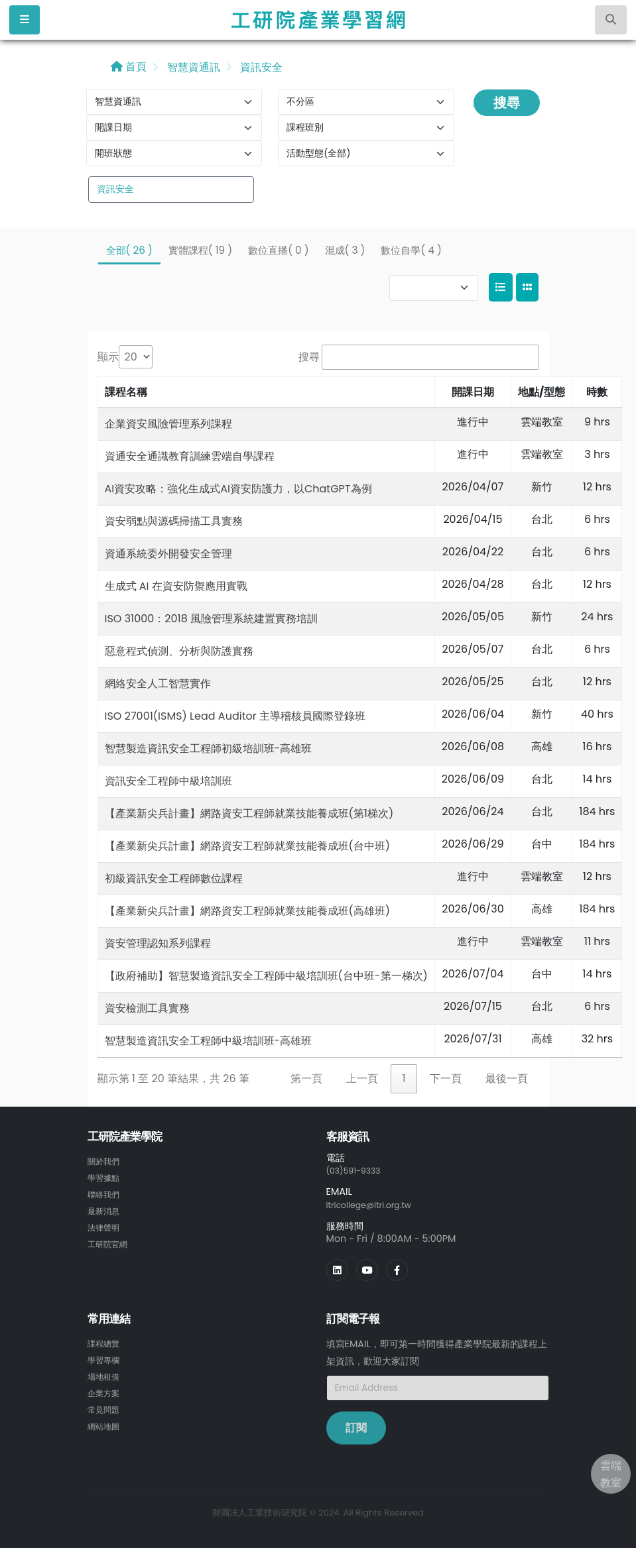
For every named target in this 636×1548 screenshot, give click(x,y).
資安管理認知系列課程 (158, 943)
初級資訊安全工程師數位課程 (174, 878)
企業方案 (106, 1389)
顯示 (108, 356)
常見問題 (106, 1405)
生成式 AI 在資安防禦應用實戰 (176, 586)
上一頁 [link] (362, 1078)
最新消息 (106, 1208)
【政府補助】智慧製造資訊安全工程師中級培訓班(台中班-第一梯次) (266, 975)
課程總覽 (106, 1342)
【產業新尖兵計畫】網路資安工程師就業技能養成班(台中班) (248, 846)
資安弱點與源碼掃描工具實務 (174, 521)
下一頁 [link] (446, 1078)
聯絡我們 (106, 1192)
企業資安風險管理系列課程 (168, 423)
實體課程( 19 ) (200, 250)
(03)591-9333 (358, 1170)
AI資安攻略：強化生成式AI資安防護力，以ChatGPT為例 (238, 488)
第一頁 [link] (306, 1078)
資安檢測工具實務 (147, 1008)
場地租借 (106, 1373)
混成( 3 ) (345, 250)
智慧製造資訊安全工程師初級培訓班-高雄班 (208, 748)
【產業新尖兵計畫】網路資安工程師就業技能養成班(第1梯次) (249, 813)
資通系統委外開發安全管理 (168, 553)
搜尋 (506, 102)
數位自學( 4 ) (411, 250)
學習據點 (106, 1177)
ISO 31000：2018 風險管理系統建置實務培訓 (211, 618)
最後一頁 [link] (506, 1078)
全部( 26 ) (129, 250)
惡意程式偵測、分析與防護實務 (179, 651)
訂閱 (356, 1426)
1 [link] (403, 1078)
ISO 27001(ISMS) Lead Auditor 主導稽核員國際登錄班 (235, 716)
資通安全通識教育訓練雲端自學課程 (190, 456)
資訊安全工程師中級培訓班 (168, 781)
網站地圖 (106, 1421)
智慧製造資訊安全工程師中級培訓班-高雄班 (208, 1040)
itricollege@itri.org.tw (376, 1204)
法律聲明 (106, 1224)
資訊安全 (260, 67)
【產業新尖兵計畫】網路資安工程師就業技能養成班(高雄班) (248, 910)
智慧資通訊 (192, 67)
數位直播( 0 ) (278, 250)
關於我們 (106, 1161)
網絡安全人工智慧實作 (158, 683)
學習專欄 (106, 1357)
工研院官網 (111, 1240)
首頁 (129, 66)
